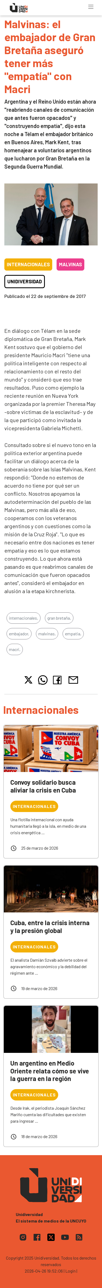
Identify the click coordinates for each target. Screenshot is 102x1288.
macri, (14, 649)
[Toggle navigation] (91, 6)
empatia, (73, 633)
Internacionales (28, 264)
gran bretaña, (59, 617)
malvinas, (47, 633)
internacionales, (23, 617)
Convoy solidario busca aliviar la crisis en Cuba (43, 786)
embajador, (19, 633)
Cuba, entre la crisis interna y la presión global (49, 926)
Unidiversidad (24, 281)
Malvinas (70, 264)
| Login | (70, 1270)
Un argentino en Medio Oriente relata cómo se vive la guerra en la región (49, 1071)
